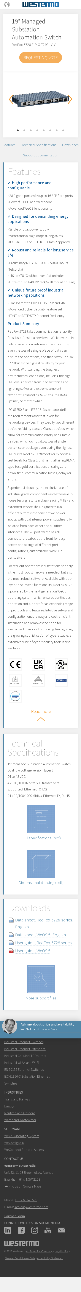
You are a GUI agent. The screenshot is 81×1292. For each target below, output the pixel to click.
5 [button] (44, 130)
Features (9, 144)
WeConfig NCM (14, 1143)
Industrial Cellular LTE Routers (25, 1056)
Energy (9, 1106)
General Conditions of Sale (20, 1258)
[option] (40, 98)
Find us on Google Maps (24, 1186)
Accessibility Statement (50, 1258)
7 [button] (57, 130)
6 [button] (50, 130)
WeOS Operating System (21, 1136)
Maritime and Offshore (19, 1113)
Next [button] (70, 99)
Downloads (70, 144)
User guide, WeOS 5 (32, 951)
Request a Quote (41, 57)
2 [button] (24, 130)
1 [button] (18, 130)
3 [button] (31, 130)
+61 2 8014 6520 (26, 1200)
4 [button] (37, 130)
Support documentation (40, 155)
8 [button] (63, 130)
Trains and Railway (17, 1099)
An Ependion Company (39, 1251)
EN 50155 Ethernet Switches (24, 1069)
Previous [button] (10, 99)
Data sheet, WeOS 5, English (40, 935)
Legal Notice (61, 1251)
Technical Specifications (38, 144)
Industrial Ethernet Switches (23, 1042)
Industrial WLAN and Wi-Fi (21, 1062)
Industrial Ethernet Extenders (24, 1049)
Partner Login (14, 1216)
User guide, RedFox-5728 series (43, 943)
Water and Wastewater (20, 1120)
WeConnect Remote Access (24, 1149)
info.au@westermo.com (31, 1207)
